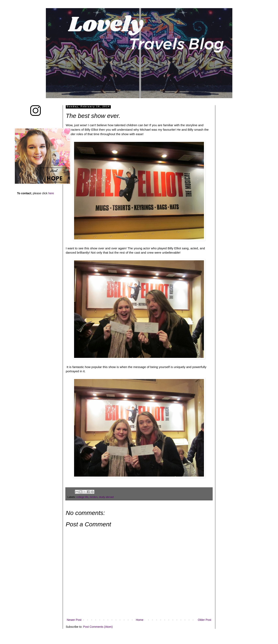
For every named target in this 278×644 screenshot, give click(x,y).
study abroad (106, 497)
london (94, 497)
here (51, 193)
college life (82, 497)
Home (139, 619)
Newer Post (74, 619)
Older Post (204, 619)
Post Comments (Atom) (98, 626)
